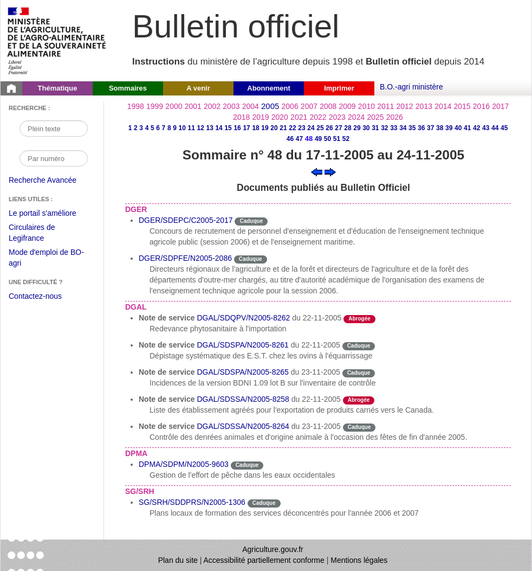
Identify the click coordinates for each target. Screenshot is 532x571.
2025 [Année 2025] (375, 117)
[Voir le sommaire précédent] (316, 171)
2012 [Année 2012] (405, 106)
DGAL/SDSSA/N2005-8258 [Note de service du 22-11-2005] (243, 399)
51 (336, 139)
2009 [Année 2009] (347, 106)
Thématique (57, 88)
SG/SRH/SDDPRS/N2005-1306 (192, 502)
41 (467, 128)
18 (255, 128)
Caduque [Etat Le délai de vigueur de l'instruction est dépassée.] (251, 221)
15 (227, 128)
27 (338, 128)
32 (384, 128)
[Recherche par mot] (54, 128)
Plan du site (178, 560)
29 (356, 128)
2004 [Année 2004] (250, 106)
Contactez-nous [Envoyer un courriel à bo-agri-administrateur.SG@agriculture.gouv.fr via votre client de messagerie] (35, 296)
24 (310, 128)
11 (190, 128)
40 (458, 128)
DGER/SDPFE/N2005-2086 (185, 258)
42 (476, 128)
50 (327, 139)
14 (218, 128)
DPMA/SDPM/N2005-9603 (184, 464)
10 (182, 128)
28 (347, 128)
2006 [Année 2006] (290, 106)
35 (412, 128)
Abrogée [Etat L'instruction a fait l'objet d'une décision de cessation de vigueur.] (359, 319)
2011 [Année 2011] (385, 106)
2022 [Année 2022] (317, 117)
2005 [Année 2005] (270, 106)
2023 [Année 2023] (337, 117)
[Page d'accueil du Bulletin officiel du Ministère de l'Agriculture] (11, 88)
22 (292, 128)
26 (329, 128)
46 (290, 139)
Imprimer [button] (339, 88)
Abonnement (268, 88)
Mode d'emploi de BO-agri (46, 259)
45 (504, 128)
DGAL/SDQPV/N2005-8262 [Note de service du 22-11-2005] (243, 317)
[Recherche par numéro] (54, 158)
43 (485, 128)
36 (421, 128)
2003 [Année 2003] (231, 106)
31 (375, 128)
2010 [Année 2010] (366, 106)
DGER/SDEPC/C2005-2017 (186, 220)
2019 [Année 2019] (260, 117)
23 (301, 128)
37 (430, 128)
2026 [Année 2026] (394, 117)
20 (273, 128)
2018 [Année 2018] (241, 117)
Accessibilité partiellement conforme (264, 560)
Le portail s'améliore (51, 213)
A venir (198, 88)
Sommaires (128, 88)
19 (264, 128)
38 (439, 128)
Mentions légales (358, 560)
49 (318, 139)
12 (200, 128)
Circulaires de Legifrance (40, 234)
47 (299, 139)
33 (393, 128)
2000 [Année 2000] (173, 106)
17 (246, 128)
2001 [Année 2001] (193, 106)
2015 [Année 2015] (461, 106)
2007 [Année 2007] (309, 106)
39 (448, 128)
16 (237, 128)
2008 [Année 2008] (328, 106)
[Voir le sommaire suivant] (330, 171)
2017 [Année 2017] (500, 106)
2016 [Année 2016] (481, 106)
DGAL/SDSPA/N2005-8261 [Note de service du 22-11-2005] (242, 345)
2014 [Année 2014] (442, 106)
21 (283, 128)
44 (494, 128)
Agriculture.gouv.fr (272, 549)
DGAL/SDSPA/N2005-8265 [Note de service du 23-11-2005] (242, 372)
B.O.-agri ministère (411, 86)
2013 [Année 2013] (424, 106)
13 (209, 128)
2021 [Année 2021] (298, 117)
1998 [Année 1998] (135, 106)
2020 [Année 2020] (279, 117)
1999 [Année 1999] (154, 106)
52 (345, 139)
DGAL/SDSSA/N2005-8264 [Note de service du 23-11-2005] (243, 426)
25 (319, 128)
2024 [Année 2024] (356, 117)
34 (402, 128)
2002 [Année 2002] (212, 106)
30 (365, 128)
